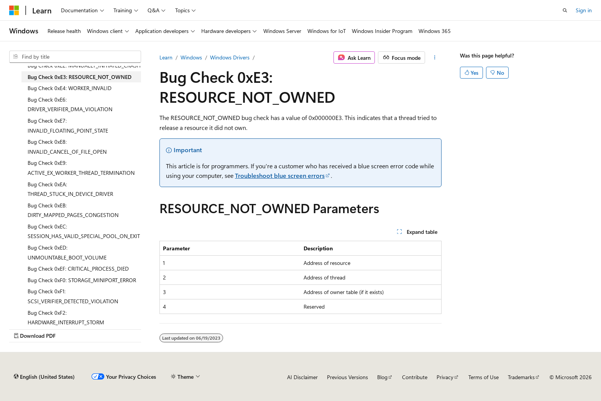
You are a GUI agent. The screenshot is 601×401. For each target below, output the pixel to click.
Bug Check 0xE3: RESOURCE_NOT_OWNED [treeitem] (79, 77)
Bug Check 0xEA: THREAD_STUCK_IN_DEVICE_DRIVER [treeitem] (70, 189)
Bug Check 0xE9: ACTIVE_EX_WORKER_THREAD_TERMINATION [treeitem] (81, 167)
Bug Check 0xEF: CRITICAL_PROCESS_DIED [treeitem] (78, 268)
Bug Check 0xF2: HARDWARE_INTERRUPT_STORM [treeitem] (66, 317)
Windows (191, 57)
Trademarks (521, 377)
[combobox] (75, 57)
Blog (382, 377)
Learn (165, 57)
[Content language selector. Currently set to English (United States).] (44, 377)
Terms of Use (483, 377)
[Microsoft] (14, 10)
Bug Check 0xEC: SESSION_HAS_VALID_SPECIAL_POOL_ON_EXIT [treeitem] (84, 231)
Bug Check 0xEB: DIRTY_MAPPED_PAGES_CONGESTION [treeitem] (73, 210)
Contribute (414, 377)
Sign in (584, 10)
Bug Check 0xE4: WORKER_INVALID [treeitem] (70, 88)
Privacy (445, 377)
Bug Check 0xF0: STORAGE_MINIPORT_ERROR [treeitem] (82, 280)
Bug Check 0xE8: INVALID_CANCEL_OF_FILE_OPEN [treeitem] (67, 146)
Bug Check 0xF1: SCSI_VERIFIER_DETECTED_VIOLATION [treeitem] (73, 296)
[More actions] (435, 57)
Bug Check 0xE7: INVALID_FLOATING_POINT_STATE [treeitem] (68, 125)
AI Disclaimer (302, 377)
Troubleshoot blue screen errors (280, 175)
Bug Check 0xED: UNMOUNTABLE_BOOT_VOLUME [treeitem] (67, 252)
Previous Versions (347, 377)
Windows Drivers (230, 57)
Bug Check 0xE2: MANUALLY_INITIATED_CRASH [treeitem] (84, 65)
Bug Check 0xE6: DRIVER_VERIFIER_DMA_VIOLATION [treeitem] (70, 104)
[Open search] (565, 10)
